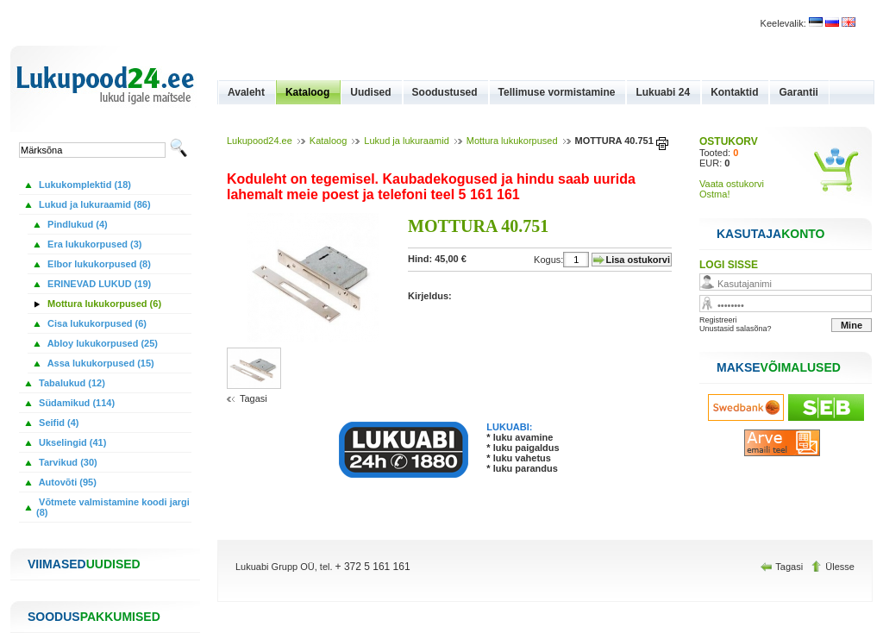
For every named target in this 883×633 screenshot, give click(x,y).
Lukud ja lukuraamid (406, 140)
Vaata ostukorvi (731, 184)
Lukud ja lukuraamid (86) (93, 204)
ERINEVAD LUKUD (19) (98, 284)
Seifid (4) (57, 422)
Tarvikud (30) (66, 462)
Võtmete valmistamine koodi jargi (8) (113, 507)
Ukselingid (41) (71, 442)
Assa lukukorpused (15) (99, 363)
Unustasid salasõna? (735, 328)
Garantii (798, 92)
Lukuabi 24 (663, 92)
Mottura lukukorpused (512, 140)
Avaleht (246, 92)
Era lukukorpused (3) (93, 244)
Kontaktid (734, 92)
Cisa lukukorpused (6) (96, 323)
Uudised (370, 92)
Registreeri (718, 320)
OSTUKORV (728, 141)
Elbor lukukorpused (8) (98, 264)
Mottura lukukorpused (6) (103, 303)
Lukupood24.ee (259, 140)
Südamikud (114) (75, 403)
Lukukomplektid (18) (83, 184)
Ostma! (714, 194)
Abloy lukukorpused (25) (101, 343)
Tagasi (253, 398)
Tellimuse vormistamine (557, 92)
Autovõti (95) (66, 482)
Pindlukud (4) (76, 224)
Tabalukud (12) (70, 383)
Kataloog (307, 92)
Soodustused (445, 92)
